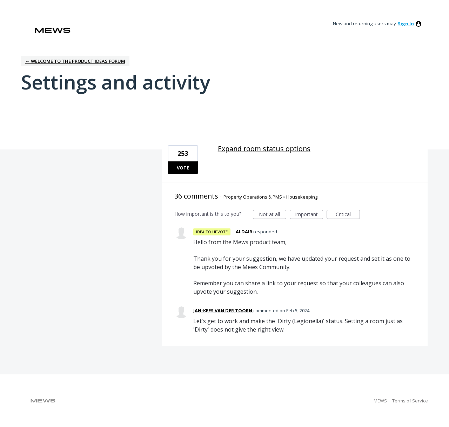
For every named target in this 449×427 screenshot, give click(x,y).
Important (309, 215)
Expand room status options (264, 148)
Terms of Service (410, 401)
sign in (406, 23)
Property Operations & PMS (252, 197)
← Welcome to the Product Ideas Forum (75, 61)
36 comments (196, 196)
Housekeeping (301, 197)
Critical (348, 215)
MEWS (380, 401)
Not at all (272, 215)
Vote (183, 168)
